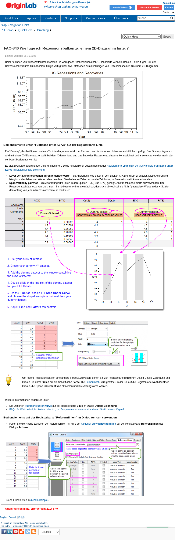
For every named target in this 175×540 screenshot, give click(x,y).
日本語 (21, 517)
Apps (31, 18)
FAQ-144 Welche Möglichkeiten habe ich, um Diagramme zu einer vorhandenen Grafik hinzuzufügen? (66, 409)
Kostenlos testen (149, 7)
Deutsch (13, 517)
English (3, 517)
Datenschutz (18, 526)
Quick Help (25, 30)
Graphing (43, 30)
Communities (96, 18)
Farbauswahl (93, 382)
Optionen (98, 423)
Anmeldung (168, 3)
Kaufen (169, 7)
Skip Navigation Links (15, 25)
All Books (8, 30)
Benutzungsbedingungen (37, 526)
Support (71, 18)
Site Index (5, 526)
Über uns (121, 18)
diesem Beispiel (39, 500)
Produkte (11, 18)
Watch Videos (122, 7)
